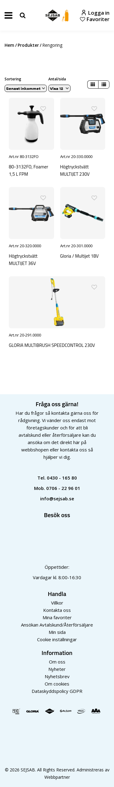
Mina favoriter (57, 617)
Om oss (57, 662)
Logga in (95, 12)
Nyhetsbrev (57, 676)
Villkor (57, 603)
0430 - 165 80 (62, 478)
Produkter (28, 45)
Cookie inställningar (57, 639)
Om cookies (57, 684)
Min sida (57, 632)
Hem (9, 45)
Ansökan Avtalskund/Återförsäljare (57, 625)
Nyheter (57, 669)
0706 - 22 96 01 (63, 488)
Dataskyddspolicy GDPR (57, 691)
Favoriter (94, 19)
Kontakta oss (57, 610)
